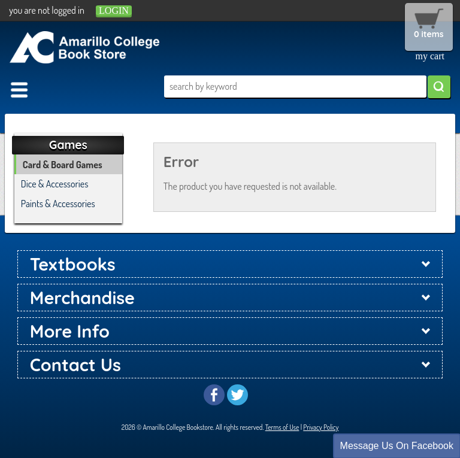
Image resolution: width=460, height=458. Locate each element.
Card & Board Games (62, 165)
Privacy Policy (320, 427)
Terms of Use (282, 427)
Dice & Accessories (55, 184)
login (114, 10)
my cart (430, 56)
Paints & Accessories (58, 204)
